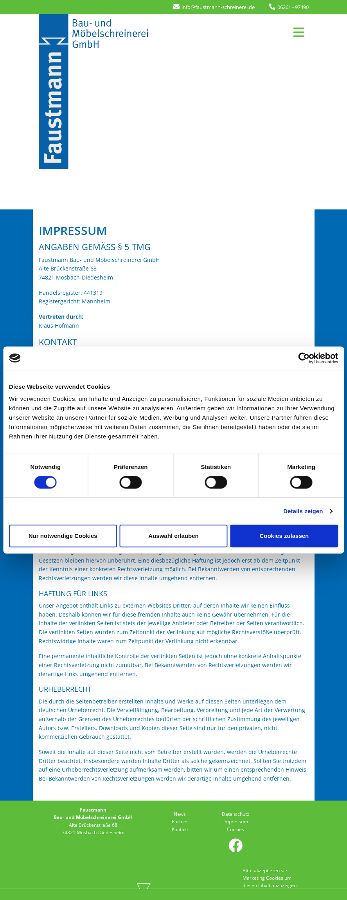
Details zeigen (303, 511)
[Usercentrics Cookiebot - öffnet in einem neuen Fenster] (304, 358)
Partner (180, 821)
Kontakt (180, 829)
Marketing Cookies (263, 878)
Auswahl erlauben (173, 535)
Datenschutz (235, 814)
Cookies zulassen (284, 535)
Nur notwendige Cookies (63, 535)
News (180, 814)
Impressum (235, 821)
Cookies (235, 829)
